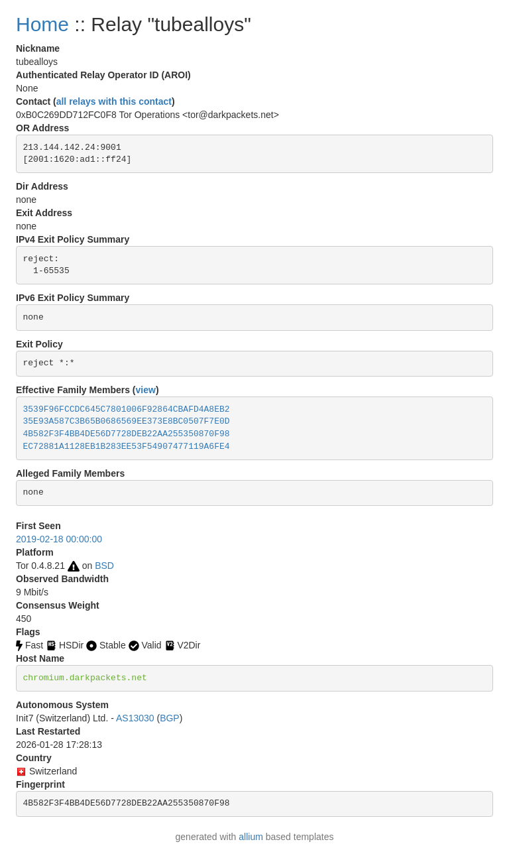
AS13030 (135, 718)
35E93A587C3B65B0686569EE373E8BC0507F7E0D (126, 421)
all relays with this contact (114, 101)
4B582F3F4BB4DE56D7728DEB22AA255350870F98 (126, 434)
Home (42, 24)
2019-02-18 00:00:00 (59, 539)
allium (251, 836)
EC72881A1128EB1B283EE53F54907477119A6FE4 (126, 447)
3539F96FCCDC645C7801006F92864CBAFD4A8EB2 (126, 409)
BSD (104, 565)
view (146, 390)
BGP (170, 718)
